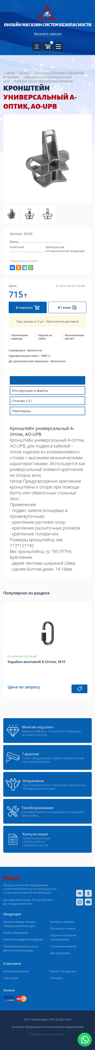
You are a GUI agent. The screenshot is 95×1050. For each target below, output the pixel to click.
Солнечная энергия (63, 946)
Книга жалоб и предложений (64, 1027)
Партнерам (10, 978)
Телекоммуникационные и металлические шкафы (20, 948)
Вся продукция (60, 953)
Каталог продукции (63, 971)
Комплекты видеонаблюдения (23, 939)
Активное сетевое (62, 922)
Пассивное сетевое (63, 928)
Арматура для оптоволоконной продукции (65, 249)
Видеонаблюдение (15, 933)
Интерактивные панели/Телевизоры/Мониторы (19, 924)
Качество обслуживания (28, 1027)
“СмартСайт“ (58, 1034)
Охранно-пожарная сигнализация (63, 937)
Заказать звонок (48, 33)
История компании (16, 971)
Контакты (56, 978)
